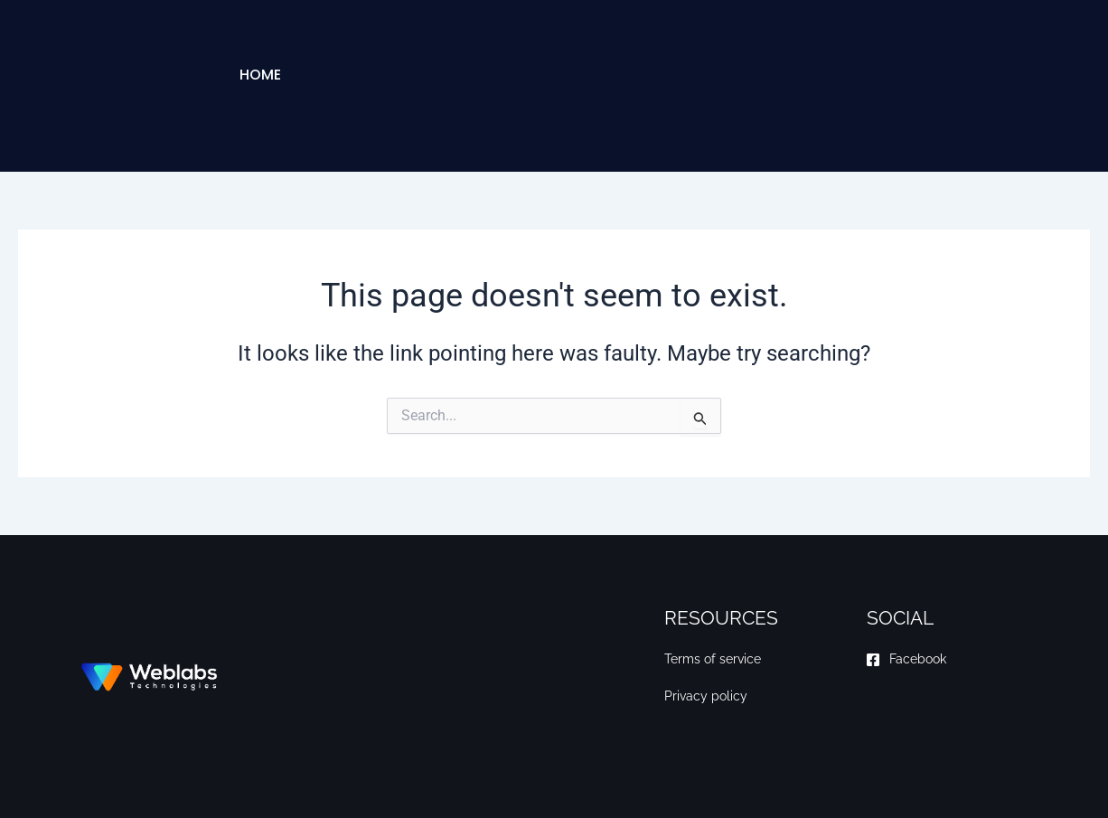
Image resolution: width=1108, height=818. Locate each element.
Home (260, 74)
